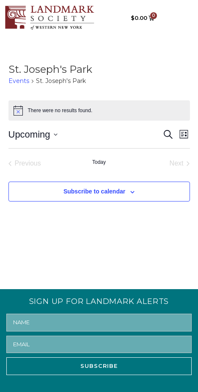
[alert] (99, 110)
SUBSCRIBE (99, 365)
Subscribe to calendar (94, 191)
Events (18, 81)
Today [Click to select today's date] (99, 162)
